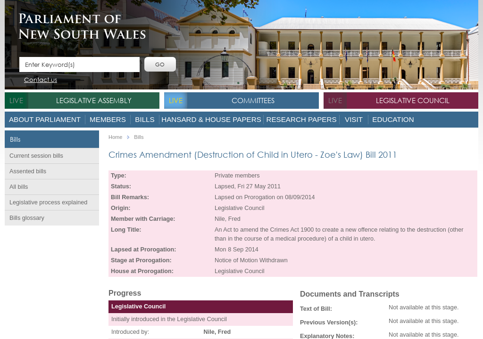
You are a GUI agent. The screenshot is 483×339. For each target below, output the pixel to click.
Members (108, 119)
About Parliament (45, 119)
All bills (18, 187)
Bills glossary (26, 218)
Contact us (40, 80)
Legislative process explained (48, 202)
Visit (354, 119)
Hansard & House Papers (211, 119)
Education (393, 119)
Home (115, 137)
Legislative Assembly (94, 100)
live (16, 100)
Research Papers (301, 119)
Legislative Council (413, 100)
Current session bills (36, 156)
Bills (144, 119)
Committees (253, 100)
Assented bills (27, 171)
